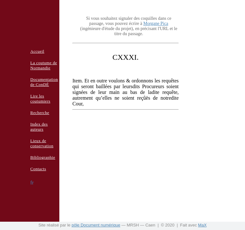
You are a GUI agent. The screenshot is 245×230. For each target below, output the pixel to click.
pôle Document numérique (95, 225)
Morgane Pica (155, 23)
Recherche (39, 112)
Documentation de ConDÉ (44, 82)
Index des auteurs (39, 127)
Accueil (37, 51)
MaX (202, 225)
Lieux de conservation (41, 143)
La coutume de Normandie (43, 65)
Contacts (38, 168)
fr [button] (32, 182)
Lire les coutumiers (40, 98)
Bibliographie (42, 157)
